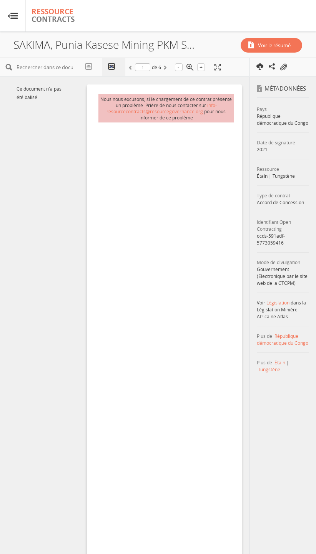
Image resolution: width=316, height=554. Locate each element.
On (283, 67)
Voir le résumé (274, 45)
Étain (279, 362)
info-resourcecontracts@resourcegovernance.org (161, 108)
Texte (90, 67)
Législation (277, 302)
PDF (113, 67)
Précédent (131, 68)
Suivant (164, 68)
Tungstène (269, 369)
